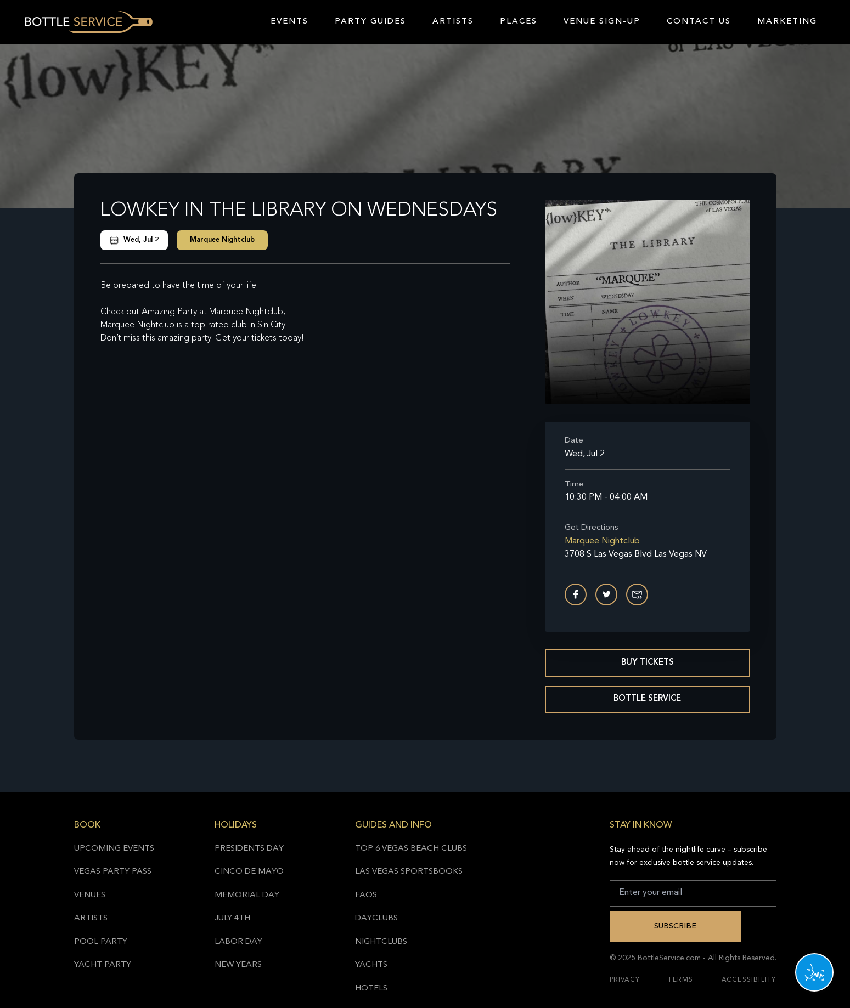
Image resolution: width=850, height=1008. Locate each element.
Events (289, 22)
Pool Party (100, 942)
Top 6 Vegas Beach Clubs (411, 849)
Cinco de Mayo (249, 872)
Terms (680, 980)
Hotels (371, 988)
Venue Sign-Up (602, 22)
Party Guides (370, 22)
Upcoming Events (114, 849)
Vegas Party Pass (112, 872)
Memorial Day (247, 895)
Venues (89, 895)
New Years (238, 965)
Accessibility (749, 980)
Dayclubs (376, 918)
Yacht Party (102, 965)
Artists (453, 22)
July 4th (232, 918)
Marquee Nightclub (222, 239)
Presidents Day (249, 849)
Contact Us (699, 22)
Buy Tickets (647, 663)
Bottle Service (647, 699)
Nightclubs (381, 942)
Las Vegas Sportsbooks (409, 872)
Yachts (371, 965)
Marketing (787, 22)
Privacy (625, 980)
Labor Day (238, 942)
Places (518, 22)
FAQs (366, 895)
